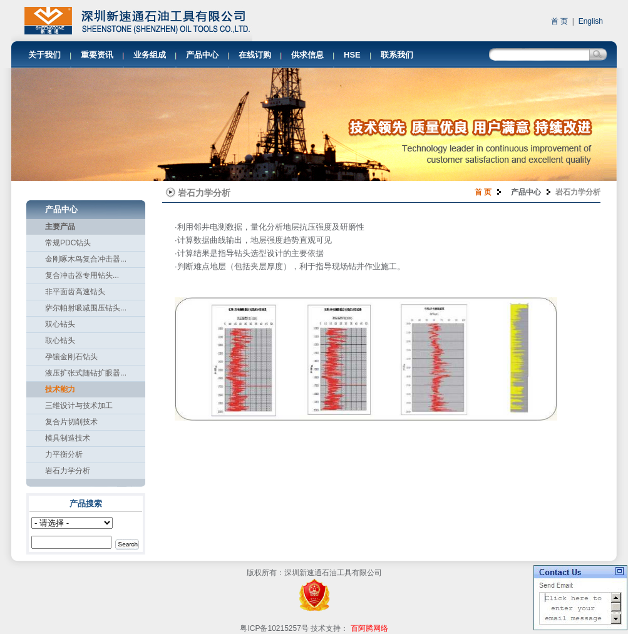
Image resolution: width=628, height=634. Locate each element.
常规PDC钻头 (68, 242)
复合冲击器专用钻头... (82, 275)
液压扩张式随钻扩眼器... (85, 373)
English (591, 21)
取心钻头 (60, 340)
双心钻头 (60, 324)
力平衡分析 (64, 454)
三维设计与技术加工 (79, 405)
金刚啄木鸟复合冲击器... (85, 259)
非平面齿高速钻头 (75, 291)
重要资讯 (97, 54)
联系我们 (397, 54)
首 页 (560, 21)
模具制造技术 (67, 438)
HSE (352, 54)
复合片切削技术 (71, 421)
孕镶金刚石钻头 (71, 356)
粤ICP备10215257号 (274, 628)
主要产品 (60, 226)
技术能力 (60, 389)
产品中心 (202, 54)
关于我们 (44, 54)
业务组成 (149, 54)
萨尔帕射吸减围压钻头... (85, 308)
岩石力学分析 (67, 470)
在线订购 (255, 54)
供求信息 (307, 54)
